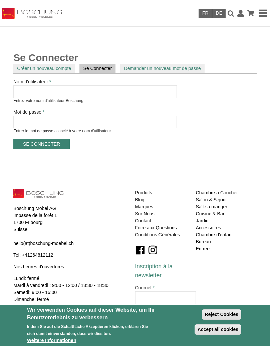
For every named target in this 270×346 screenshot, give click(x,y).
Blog (140, 199)
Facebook (140, 250)
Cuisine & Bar (210, 213)
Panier (250, 13)
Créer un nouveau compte (44, 68)
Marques (144, 206)
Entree (203, 248)
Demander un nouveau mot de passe (162, 68)
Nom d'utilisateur (32, 81)
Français (205, 13)
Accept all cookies (218, 329)
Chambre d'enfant (214, 234)
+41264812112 (37, 255)
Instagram (153, 250)
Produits (143, 192)
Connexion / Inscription (240, 13)
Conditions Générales (157, 234)
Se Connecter (99, 68)
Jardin (202, 220)
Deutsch (219, 13)
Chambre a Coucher (217, 192)
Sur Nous (145, 213)
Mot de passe (28, 112)
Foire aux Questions (156, 227)
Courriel (145, 287)
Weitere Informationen (51, 340)
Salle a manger (211, 206)
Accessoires (208, 227)
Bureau (203, 241)
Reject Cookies (221, 314)
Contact (143, 220)
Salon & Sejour (211, 199)
